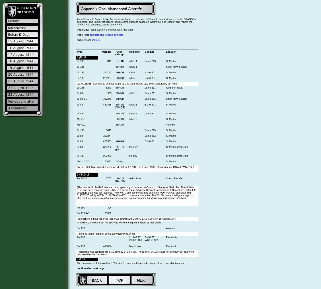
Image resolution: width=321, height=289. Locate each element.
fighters (96, 40)
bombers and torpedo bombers (106, 34)
